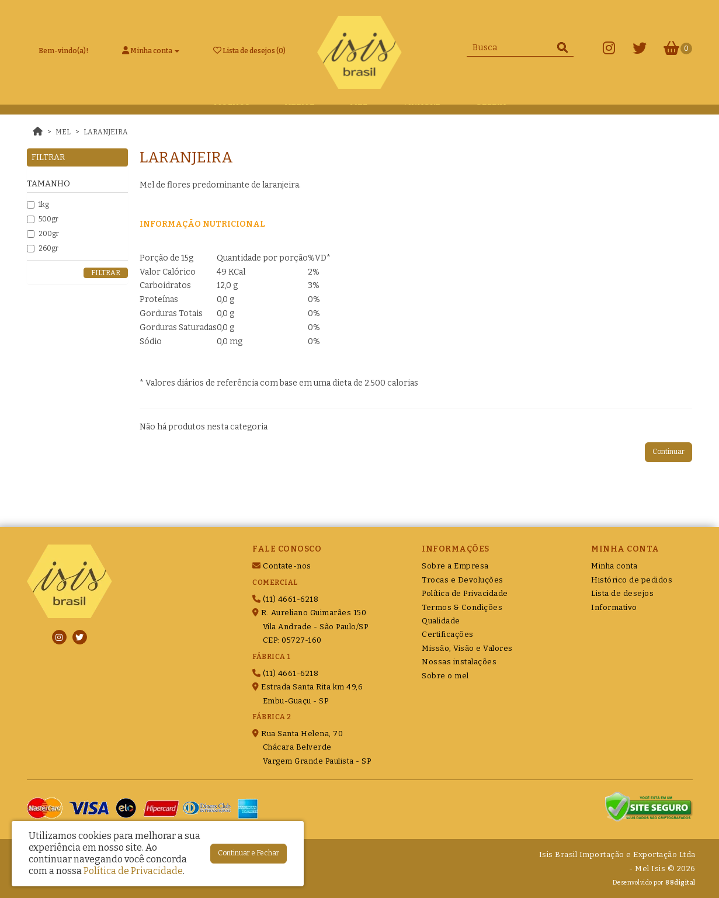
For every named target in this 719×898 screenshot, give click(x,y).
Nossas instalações (459, 661)
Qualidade (441, 620)
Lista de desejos (622, 593)
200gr (43, 234)
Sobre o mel (445, 675)
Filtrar (105, 273)
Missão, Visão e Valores (467, 648)
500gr (42, 219)
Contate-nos (281, 565)
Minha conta (614, 565)
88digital (680, 882)
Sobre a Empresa (455, 565)
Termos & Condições (462, 607)
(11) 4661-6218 (285, 599)
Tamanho (48, 184)
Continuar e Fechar (248, 853)
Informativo (614, 607)
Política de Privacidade (465, 593)
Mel (63, 132)
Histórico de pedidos (631, 579)
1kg (38, 204)
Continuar (668, 452)
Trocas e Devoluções (462, 579)
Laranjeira (106, 132)
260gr (42, 248)
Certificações (448, 634)
